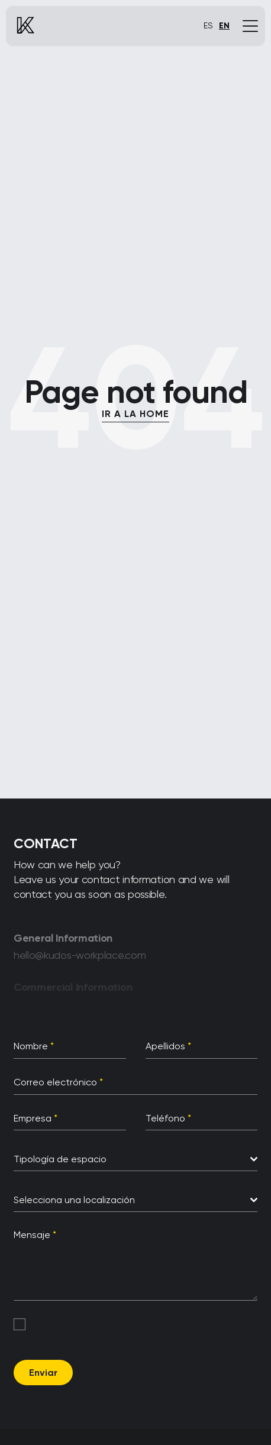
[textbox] (132, 1159)
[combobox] (135, 1159)
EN (224, 26)
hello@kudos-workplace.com (80, 958)
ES (208, 25)
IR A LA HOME (135, 413)
